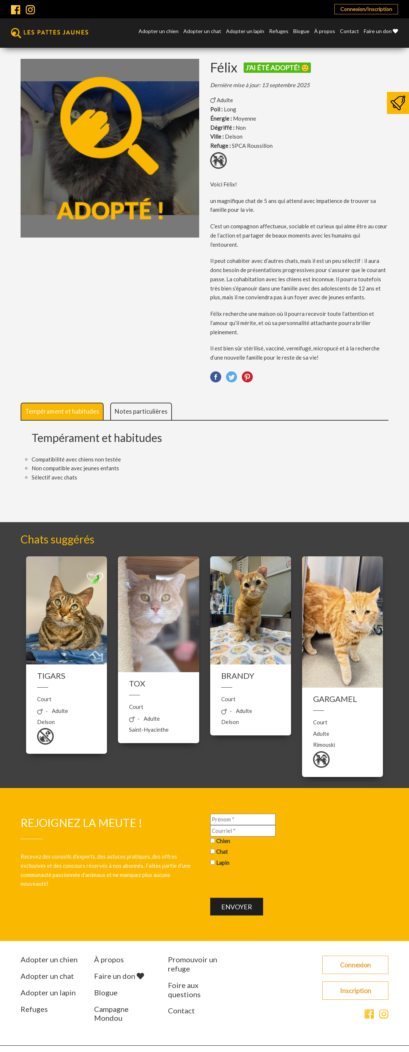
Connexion (355, 965)
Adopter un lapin (245, 31)
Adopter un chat (202, 31)
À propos (324, 31)
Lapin (222, 862)
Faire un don (381, 31)
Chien (223, 840)
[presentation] (266, 883)
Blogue (301, 31)
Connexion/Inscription (366, 9)
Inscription (355, 991)
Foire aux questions (184, 990)
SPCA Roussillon (252, 145)
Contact (349, 31)
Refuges (278, 31)
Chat (222, 851)
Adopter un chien (159, 31)
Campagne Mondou (111, 1014)
